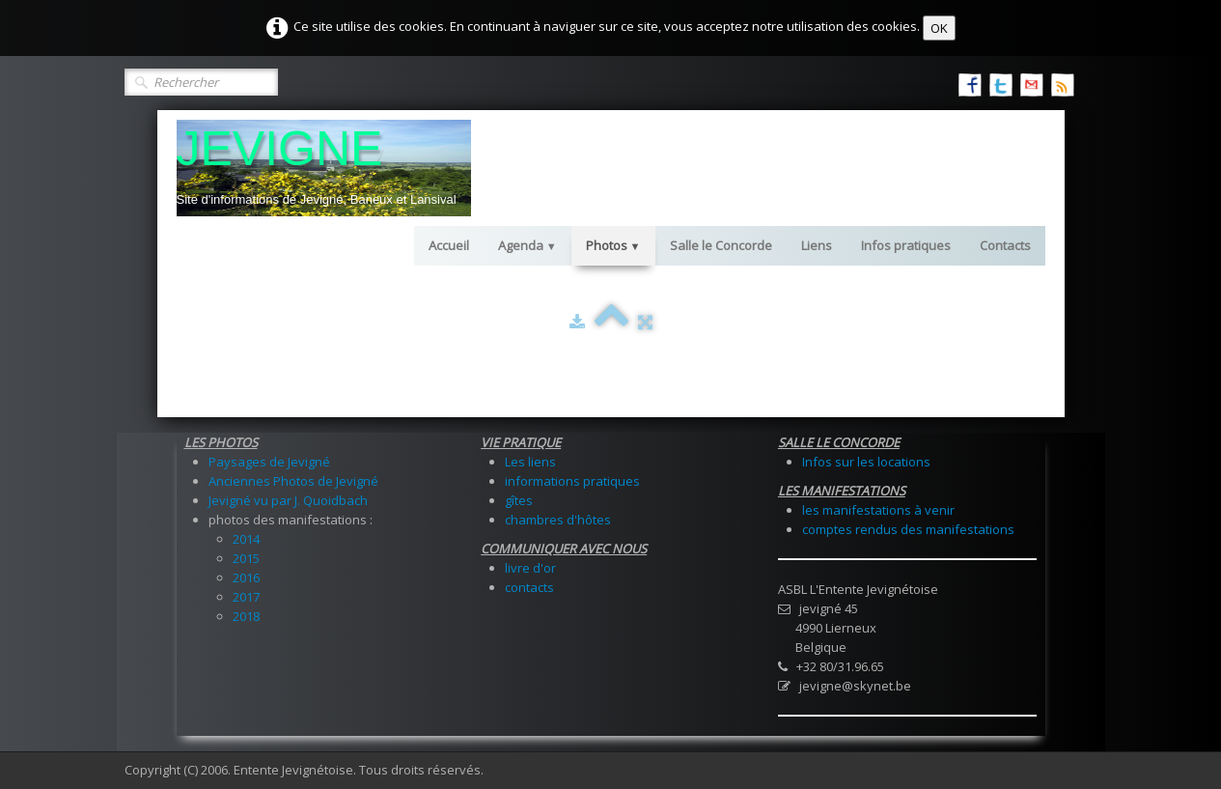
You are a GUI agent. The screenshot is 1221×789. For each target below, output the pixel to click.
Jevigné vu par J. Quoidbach (288, 500)
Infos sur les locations (866, 461)
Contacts (1005, 245)
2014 (246, 539)
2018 (246, 616)
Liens (816, 245)
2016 (246, 577)
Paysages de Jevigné (269, 461)
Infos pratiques (906, 245)
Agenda (527, 245)
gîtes (519, 500)
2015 (246, 558)
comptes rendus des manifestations (908, 529)
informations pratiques (572, 481)
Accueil (449, 245)
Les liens (530, 461)
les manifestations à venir (878, 510)
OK (939, 28)
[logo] (324, 168)
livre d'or (530, 568)
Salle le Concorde (721, 245)
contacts (529, 587)
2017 (246, 597)
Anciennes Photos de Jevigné (293, 481)
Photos (613, 245)
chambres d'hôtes (558, 519)
